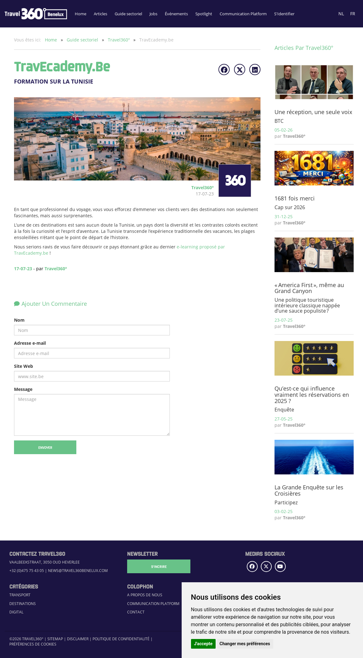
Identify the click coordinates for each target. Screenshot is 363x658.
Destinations (22, 603)
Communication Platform (243, 14)
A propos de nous (144, 595)
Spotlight (203, 14)
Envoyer (45, 447)
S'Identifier (284, 14)
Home (80, 14)
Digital (16, 612)
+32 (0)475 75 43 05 (26, 570)
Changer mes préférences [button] (245, 643)
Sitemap (55, 638)
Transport (20, 595)
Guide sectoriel (128, 14)
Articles (100, 14)
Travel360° (119, 40)
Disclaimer (77, 638)
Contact (136, 612)
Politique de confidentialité (121, 638)
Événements (176, 14)
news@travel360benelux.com (78, 570)
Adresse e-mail (30, 343)
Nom (19, 320)
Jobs (153, 14)
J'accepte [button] (203, 643)
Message (23, 389)
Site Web (23, 366)
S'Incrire (158, 566)
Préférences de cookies (32, 644)
